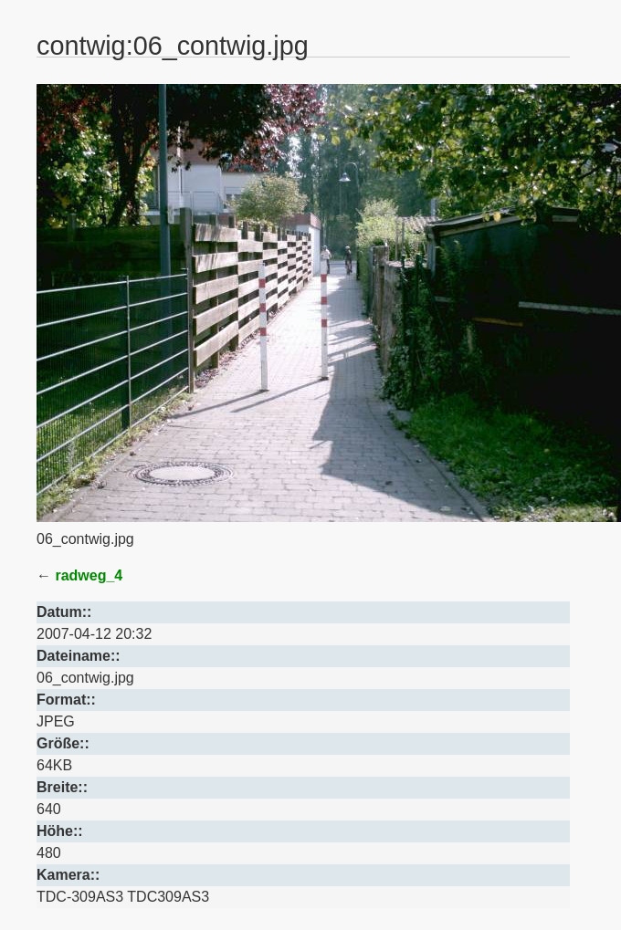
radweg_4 (88, 575)
